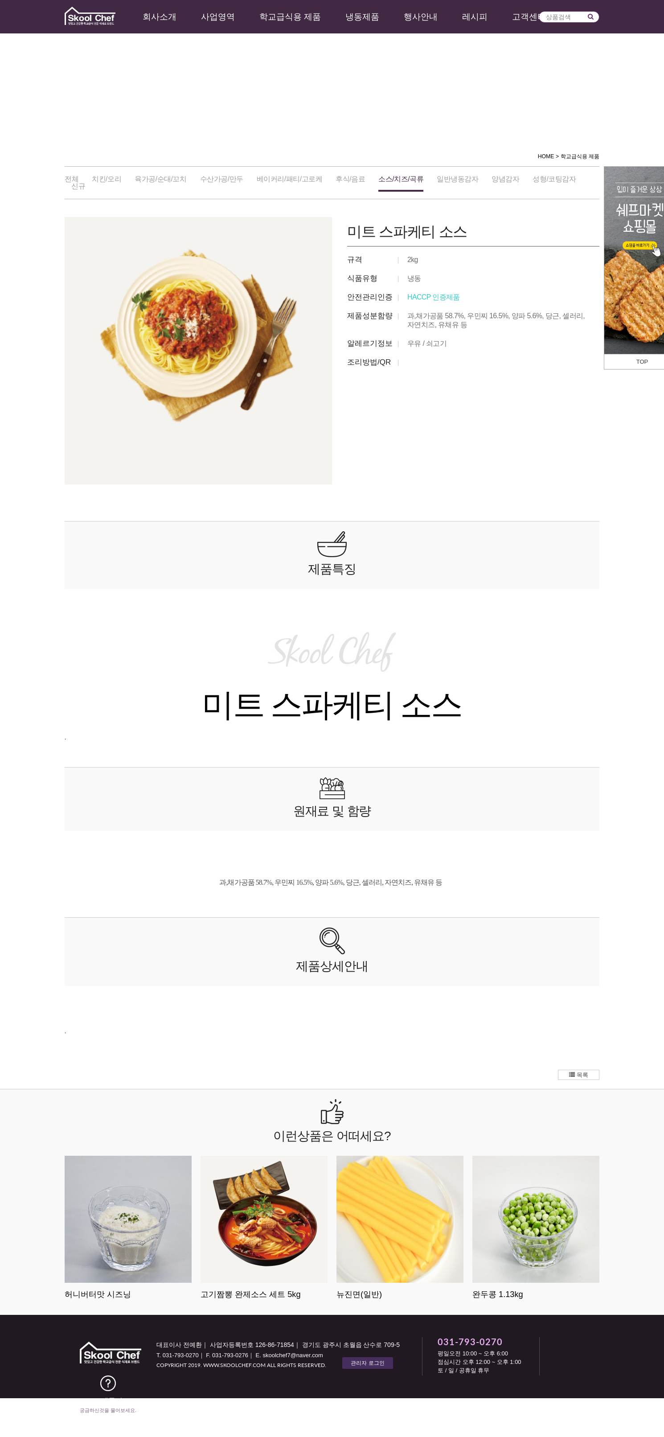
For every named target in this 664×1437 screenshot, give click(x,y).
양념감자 (505, 179)
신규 (78, 186)
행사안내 (421, 16)
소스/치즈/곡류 (400, 179)
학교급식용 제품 (290, 16)
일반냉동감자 (457, 179)
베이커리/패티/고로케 (290, 179)
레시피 (475, 16)
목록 (578, 1075)
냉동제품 (362, 16)
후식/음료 (350, 179)
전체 (71, 179)
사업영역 (218, 16)
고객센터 (529, 16)
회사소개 (159, 16)
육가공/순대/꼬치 (160, 179)
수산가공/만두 (221, 179)
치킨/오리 (106, 179)
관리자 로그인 (367, 1363)
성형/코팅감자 (554, 179)
